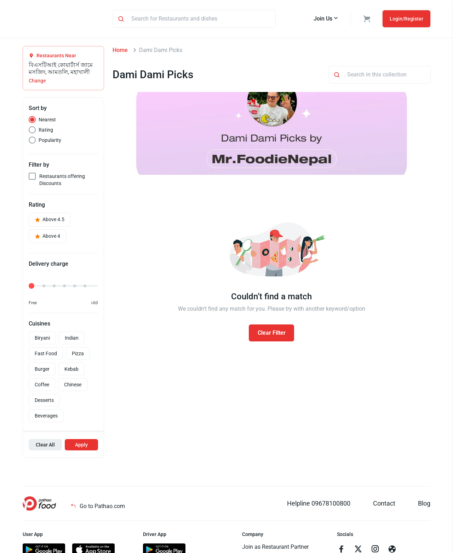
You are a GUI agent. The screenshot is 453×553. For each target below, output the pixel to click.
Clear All (45, 446)
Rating (46, 131)
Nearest (47, 120)
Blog (424, 504)
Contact (384, 504)
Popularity (50, 141)
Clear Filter (272, 333)
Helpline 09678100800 (318, 504)
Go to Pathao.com (97, 507)
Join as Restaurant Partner (275, 548)
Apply (81, 446)
